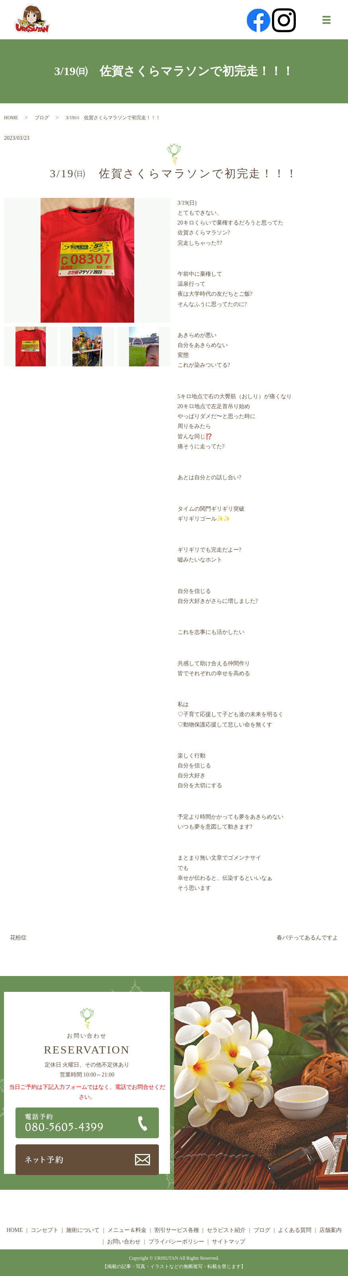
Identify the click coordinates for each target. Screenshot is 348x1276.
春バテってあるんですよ (307, 938)
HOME (11, 117)
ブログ (42, 117)
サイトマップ (228, 1242)
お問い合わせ (124, 1242)
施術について (83, 1230)
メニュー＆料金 (127, 1230)
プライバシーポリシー (176, 1242)
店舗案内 (330, 1230)
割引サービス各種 (176, 1230)
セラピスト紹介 (226, 1230)
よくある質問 (294, 1230)
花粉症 (18, 938)
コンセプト (45, 1230)
